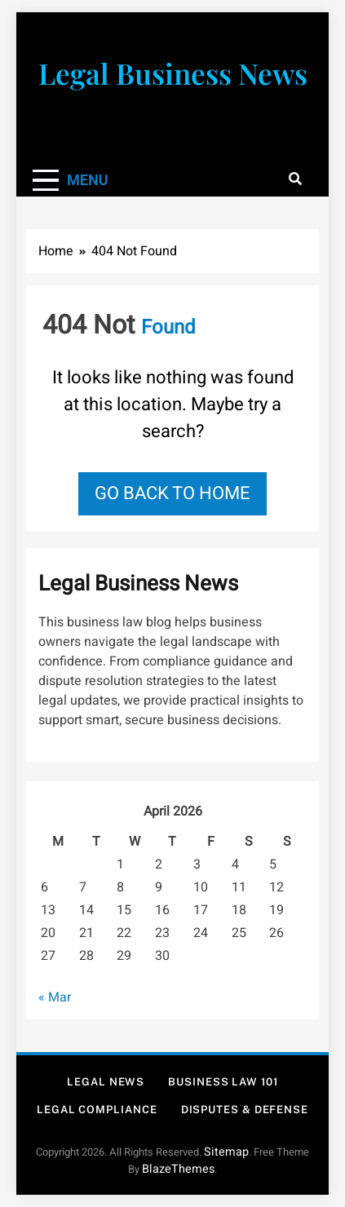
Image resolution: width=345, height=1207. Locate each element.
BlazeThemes (178, 1169)
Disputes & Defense (244, 1109)
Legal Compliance (97, 1109)
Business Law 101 (223, 1082)
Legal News (105, 1082)
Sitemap (226, 1152)
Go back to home (172, 493)
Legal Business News (172, 73)
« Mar (54, 997)
